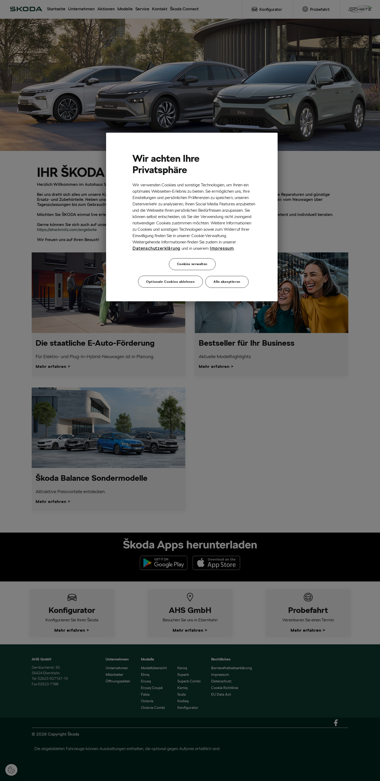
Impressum (222, 248)
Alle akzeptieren (226, 280)
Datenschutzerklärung (156, 248)
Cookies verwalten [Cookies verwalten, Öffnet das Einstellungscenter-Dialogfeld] (192, 264)
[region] (192, 216)
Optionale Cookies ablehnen (170, 280)
